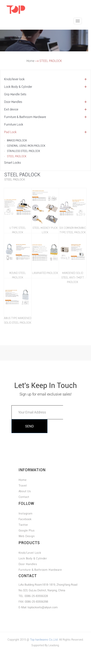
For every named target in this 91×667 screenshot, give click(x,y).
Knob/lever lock (14, 79)
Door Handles (13, 102)
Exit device (11, 109)
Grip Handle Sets (15, 94)
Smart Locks (12, 162)
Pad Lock (10, 132)
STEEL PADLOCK (16, 156)
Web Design (27, 536)
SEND (29, 426)
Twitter (23, 525)
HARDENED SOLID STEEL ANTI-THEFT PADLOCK (72, 277)
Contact (24, 497)
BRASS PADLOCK (17, 140)
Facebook (25, 519)
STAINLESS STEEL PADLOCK (23, 151)
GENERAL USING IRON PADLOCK (26, 145)
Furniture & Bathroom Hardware (25, 117)
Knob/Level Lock (30, 552)
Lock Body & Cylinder (18, 87)
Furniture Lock (13, 124)
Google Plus (27, 530)
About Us (25, 491)
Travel (23, 485)
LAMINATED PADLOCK (45, 273)
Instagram (25, 513)
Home (30, 61)
